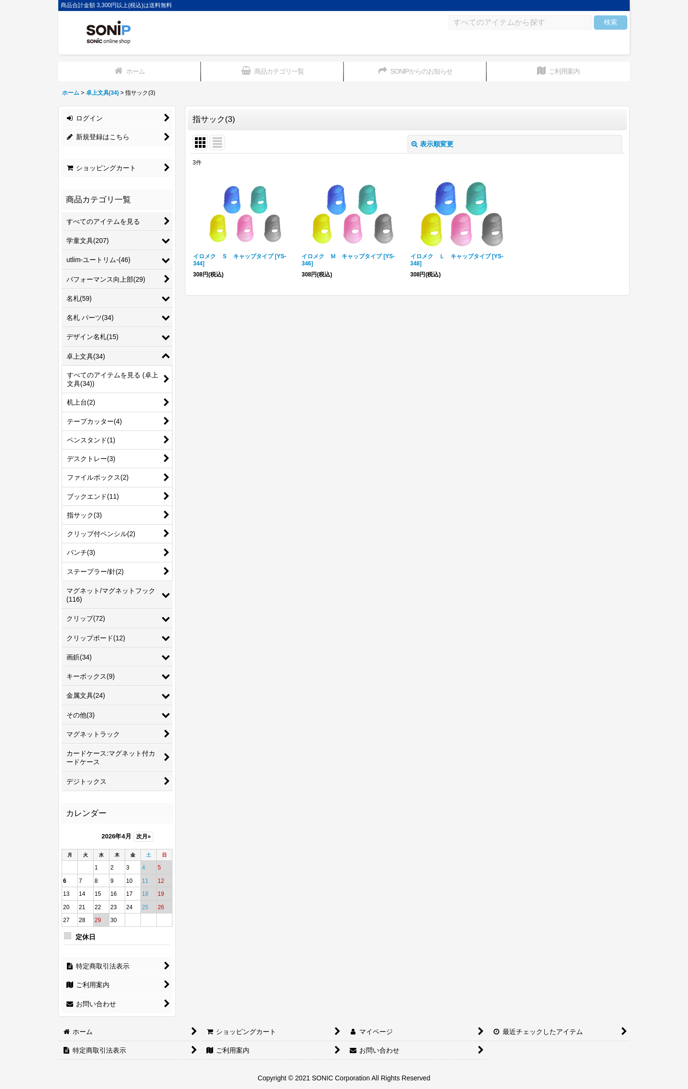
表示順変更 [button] (432, 144)
